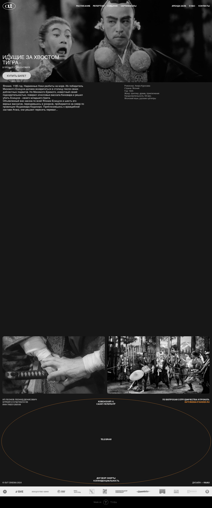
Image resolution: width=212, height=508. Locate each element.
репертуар (99, 6)
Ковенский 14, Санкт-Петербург (106, 402)
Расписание (83, 6)
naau (201, 482)
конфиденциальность (106, 480)
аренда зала (179, 6)
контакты (204, 6)
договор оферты (106, 478)
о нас (192, 6)
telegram (106, 439)
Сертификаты (128, 6)
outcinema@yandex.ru (197, 402)
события (112, 6)
